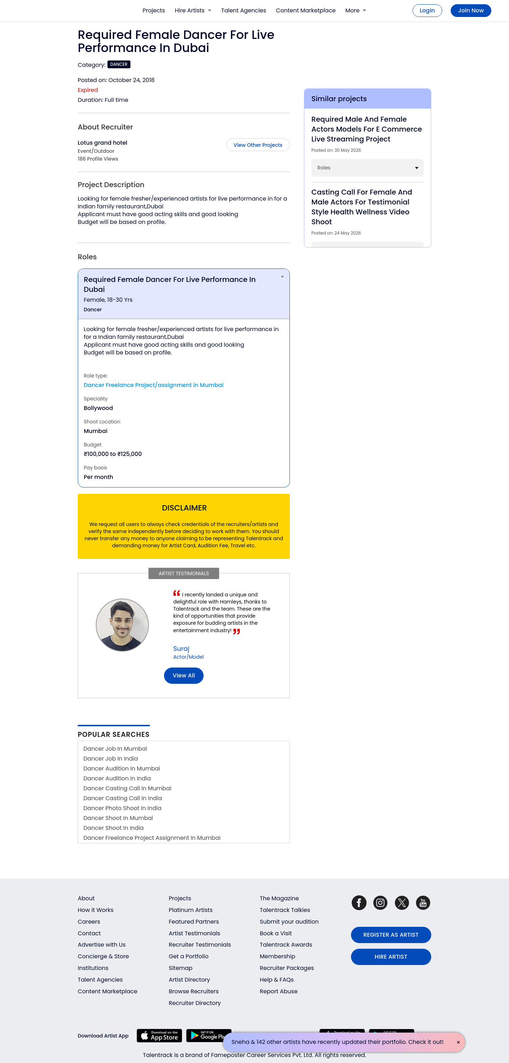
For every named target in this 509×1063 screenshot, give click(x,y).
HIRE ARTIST (391, 957)
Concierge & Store (103, 956)
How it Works (95, 910)
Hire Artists (193, 10)
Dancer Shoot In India (113, 828)
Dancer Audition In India (117, 778)
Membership (277, 956)
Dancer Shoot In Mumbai (118, 818)
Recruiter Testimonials (200, 945)
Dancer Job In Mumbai (115, 749)
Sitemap (181, 968)
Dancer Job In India (110, 759)
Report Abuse (279, 991)
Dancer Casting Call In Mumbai (127, 788)
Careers (89, 922)
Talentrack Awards (286, 945)
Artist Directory (189, 980)
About (86, 898)
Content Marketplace (306, 10)
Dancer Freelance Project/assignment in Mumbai (154, 385)
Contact (89, 933)
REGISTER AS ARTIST (391, 935)
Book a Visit (276, 933)
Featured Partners (194, 922)
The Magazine (279, 898)
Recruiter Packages (287, 968)
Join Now (471, 10)
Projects (154, 10)
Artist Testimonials (195, 933)
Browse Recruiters (194, 991)
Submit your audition (289, 922)
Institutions (93, 968)
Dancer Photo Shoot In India (122, 808)
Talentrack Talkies (285, 910)
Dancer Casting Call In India (122, 798)
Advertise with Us (101, 945)
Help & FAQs (277, 980)
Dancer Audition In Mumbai (121, 768)
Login (427, 10)
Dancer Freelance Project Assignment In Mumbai (152, 838)
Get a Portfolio (189, 956)
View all (184, 675)
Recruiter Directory (195, 1003)
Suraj (181, 648)
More (355, 10)
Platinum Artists (191, 910)
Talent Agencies (243, 10)
